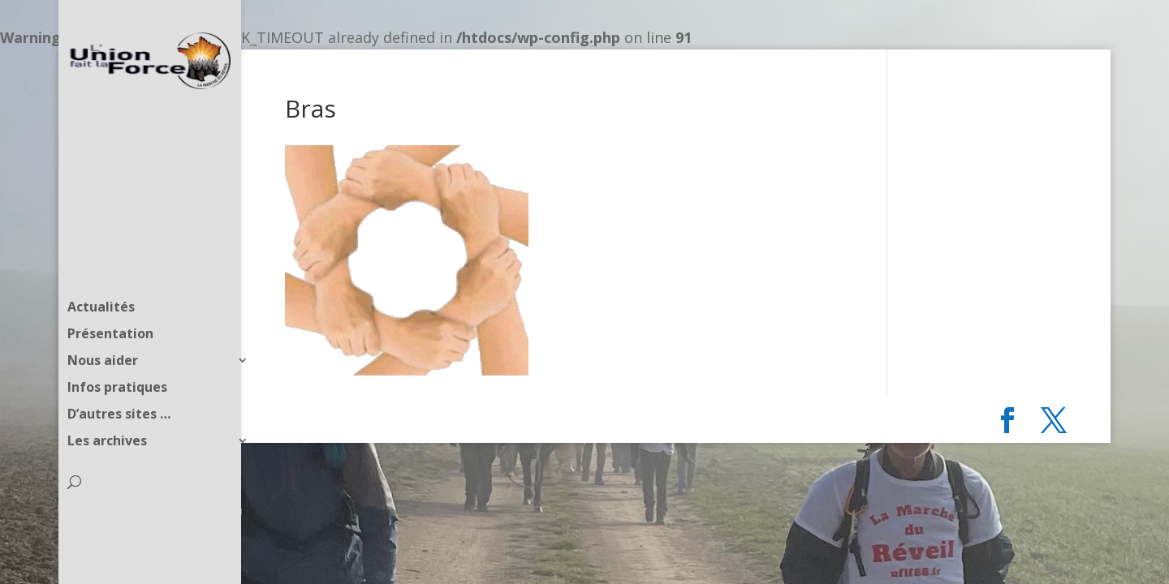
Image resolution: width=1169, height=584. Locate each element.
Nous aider (102, 328)
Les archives (107, 409)
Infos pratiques (117, 355)
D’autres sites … (118, 382)
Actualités (101, 275)
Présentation (110, 301)
